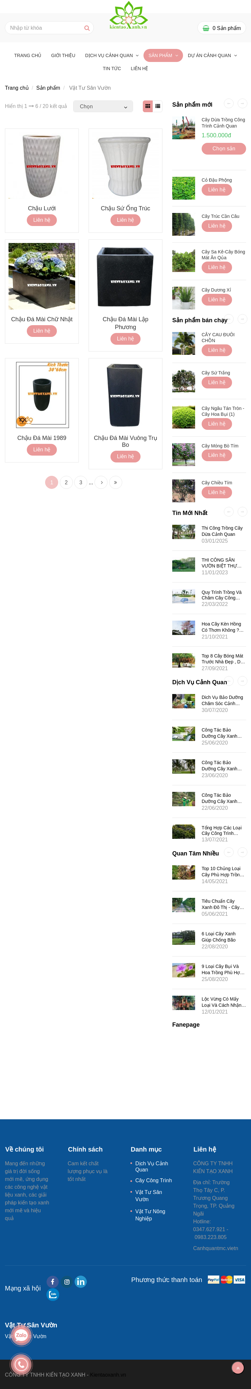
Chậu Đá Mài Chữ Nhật (42, 319)
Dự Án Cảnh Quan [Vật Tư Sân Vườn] (210, 55)
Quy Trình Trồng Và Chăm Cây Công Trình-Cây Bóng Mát (222, 598)
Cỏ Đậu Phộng (217, 180)
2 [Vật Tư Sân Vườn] (66, 482)
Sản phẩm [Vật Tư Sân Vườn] (160, 55)
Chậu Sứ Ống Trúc (125, 208)
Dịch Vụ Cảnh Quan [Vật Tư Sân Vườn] (109, 55)
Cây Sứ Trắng (216, 372)
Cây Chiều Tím (217, 482)
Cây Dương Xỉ (216, 290)
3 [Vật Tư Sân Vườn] (80, 482)
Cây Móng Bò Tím (220, 445)
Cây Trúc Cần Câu (220, 216)
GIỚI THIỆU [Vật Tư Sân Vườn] (63, 55)
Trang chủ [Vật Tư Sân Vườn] (27, 55)
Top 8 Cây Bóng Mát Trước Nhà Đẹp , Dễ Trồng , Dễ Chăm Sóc (224, 662)
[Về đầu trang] (237, 1367)
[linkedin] (81, 1282)
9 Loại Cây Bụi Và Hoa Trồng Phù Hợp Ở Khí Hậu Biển (222, 972)
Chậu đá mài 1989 (41, 438)
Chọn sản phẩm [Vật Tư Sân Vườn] (223, 150)
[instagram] (66, 1282)
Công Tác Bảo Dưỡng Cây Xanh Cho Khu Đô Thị (219, 801)
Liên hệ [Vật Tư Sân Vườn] (139, 68)
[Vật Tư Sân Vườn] (128, 14)
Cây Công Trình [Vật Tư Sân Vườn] (153, 1180)
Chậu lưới (42, 208)
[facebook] (52, 1282)
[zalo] (52, 1294)
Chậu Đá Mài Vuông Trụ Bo (125, 441)
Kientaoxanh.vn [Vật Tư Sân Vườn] (108, 1375)
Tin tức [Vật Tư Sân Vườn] (112, 68)
